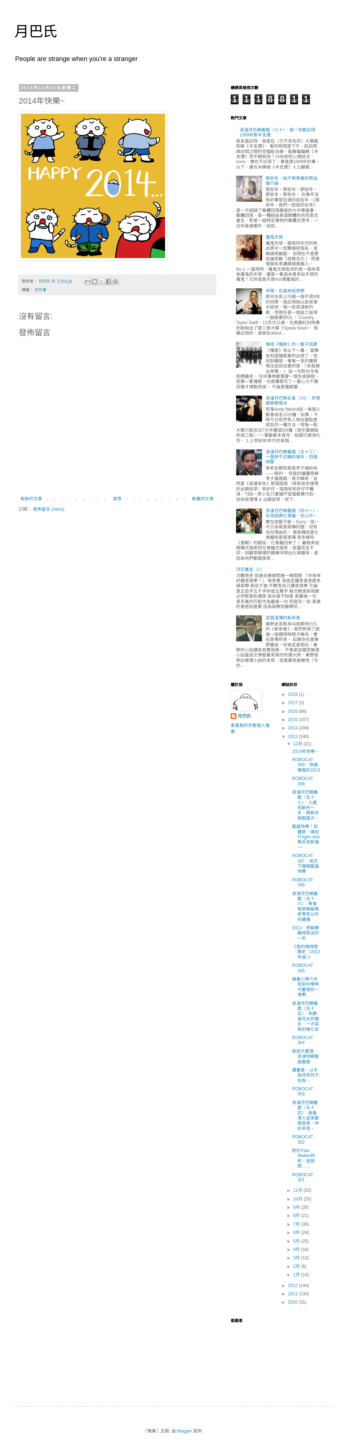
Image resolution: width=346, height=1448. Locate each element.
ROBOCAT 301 (302, 1177)
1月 (297, 1274)
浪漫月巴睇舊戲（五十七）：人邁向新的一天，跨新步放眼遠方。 (305, 805)
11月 (298, 1190)
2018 (293, 694)
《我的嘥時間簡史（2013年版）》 (306, 952)
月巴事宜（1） (250, 569)
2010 (293, 1302)
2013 (293, 736)
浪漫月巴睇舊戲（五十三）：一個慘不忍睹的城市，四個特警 (293, 457)
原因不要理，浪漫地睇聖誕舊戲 (305, 1056)
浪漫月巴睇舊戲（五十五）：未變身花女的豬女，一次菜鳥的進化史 (305, 1016)
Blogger (184, 1431)
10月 (298, 1198)
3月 (297, 1257)
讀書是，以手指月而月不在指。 (305, 1075)
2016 (293, 711)
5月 (297, 1241)
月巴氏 (36, 31)
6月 (297, 1232)
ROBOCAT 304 (302, 1040)
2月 (297, 1266)
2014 (293, 727)
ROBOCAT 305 (302, 968)
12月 (298, 743)
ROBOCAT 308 (302, 781)
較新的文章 (31, 498)
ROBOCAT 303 (302, 1091)
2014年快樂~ (304, 751)
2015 (293, 719)
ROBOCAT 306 (302, 882)
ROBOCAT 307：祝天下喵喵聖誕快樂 (305, 863)
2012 (293, 1285)
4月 (297, 1249)
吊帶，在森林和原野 (285, 290)
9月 (297, 1207)
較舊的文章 (203, 498)
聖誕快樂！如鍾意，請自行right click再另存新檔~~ (306, 837)
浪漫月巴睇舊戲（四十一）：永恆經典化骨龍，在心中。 (293, 513)
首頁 (117, 498)
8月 (297, 1215)
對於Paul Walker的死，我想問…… (303, 1158)
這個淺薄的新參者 (283, 617)
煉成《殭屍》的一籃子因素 (292, 344)
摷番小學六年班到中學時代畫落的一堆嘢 (305, 987)
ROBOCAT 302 (302, 1139)
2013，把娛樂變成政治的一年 (305, 933)
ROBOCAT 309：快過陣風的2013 (306, 765)
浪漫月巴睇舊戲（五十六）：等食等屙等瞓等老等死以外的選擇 (305, 906)
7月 (297, 1224)
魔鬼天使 (274, 237)
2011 (293, 1293)
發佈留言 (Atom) (48, 509)
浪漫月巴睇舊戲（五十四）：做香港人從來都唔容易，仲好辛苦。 (305, 1115)
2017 (293, 702)
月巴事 (40, 290)
